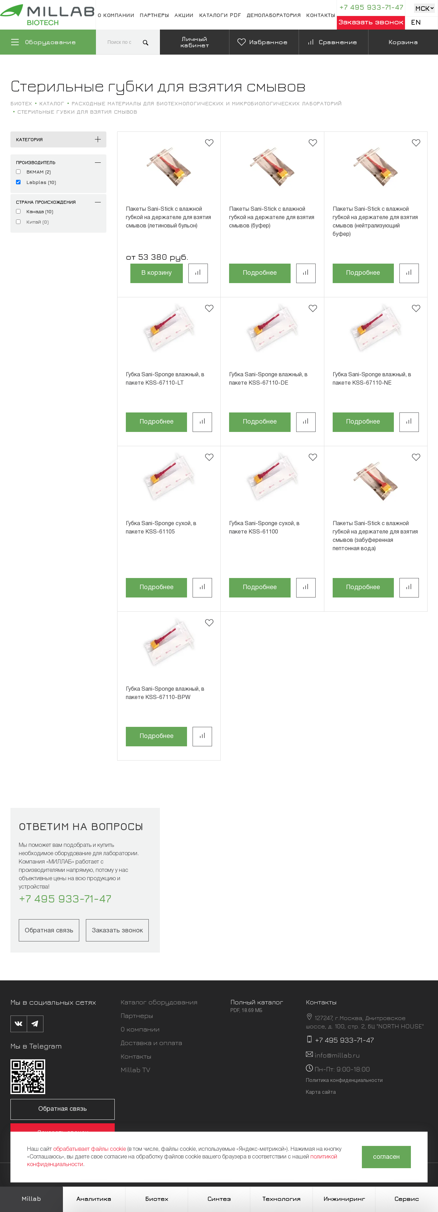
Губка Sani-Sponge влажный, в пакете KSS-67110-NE (372, 379)
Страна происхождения (46, 202)
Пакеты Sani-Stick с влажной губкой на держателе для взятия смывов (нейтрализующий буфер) (375, 222)
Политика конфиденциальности (344, 1080)
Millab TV (135, 1070)
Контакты (320, 15)
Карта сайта (321, 1092)
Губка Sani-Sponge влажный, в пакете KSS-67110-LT (165, 379)
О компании (116, 15)
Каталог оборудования (159, 1002)
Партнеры (154, 15)
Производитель (35, 162)
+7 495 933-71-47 (371, 7)
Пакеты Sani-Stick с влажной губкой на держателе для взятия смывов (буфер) (271, 217)
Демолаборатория (274, 15)
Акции (184, 15)
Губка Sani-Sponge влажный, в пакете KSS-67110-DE (268, 379)
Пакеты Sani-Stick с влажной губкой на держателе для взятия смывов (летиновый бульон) (168, 217)
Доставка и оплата (151, 1042)
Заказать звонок (371, 21)
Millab (31, 1198)
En (416, 22)
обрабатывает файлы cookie (89, 1149)
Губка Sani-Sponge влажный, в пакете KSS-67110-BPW (165, 693)
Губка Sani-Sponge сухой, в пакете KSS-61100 (264, 528)
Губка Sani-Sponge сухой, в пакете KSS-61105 (161, 528)
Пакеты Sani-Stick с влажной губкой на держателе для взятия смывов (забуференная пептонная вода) (375, 536)
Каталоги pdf (220, 15)
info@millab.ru (337, 1055)
